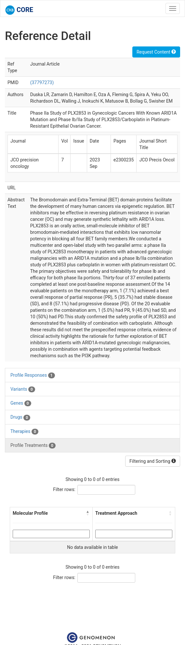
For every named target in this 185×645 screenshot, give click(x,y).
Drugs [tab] (20, 417)
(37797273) (42, 82)
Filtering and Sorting (152, 461)
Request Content (156, 52)
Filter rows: (64, 489)
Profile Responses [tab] (32, 375)
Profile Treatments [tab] (33, 446)
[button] (88, 513)
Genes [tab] (20, 403)
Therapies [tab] (24, 432)
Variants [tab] (22, 389)
